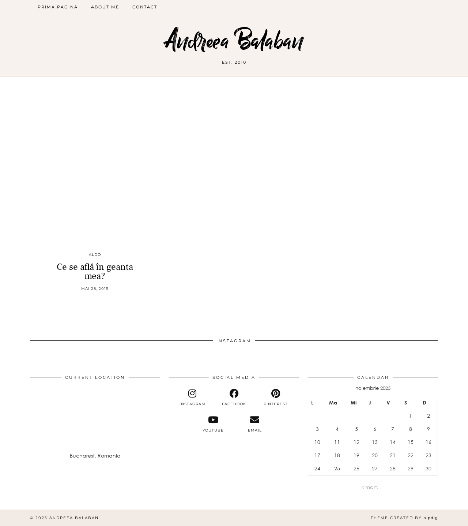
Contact (144, 7)
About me (105, 7)
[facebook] (234, 397)
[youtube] (213, 423)
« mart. (370, 487)
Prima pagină (58, 7)
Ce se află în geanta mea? (95, 271)
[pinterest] (276, 397)
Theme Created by (404, 517)
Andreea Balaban (234, 41)
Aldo (95, 254)
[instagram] (192, 397)
